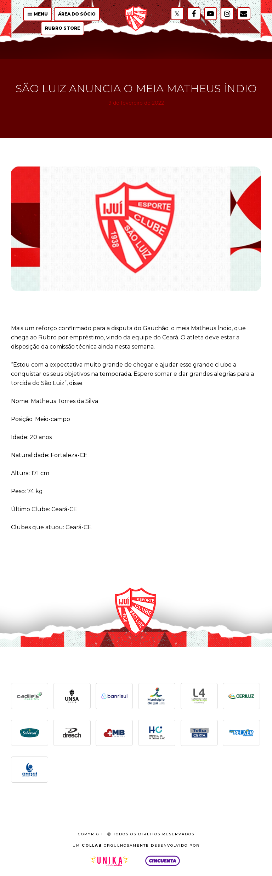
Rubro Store (62, 28)
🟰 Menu (37, 14)
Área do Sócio (77, 14)
